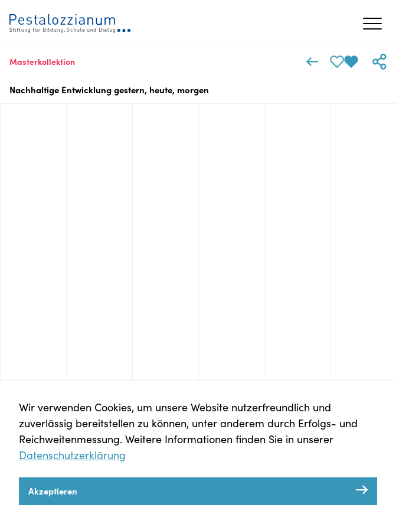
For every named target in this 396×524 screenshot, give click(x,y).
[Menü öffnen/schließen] (372, 23)
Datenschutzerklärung (72, 455)
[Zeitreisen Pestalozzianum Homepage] (69, 23)
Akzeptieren (52, 490)
